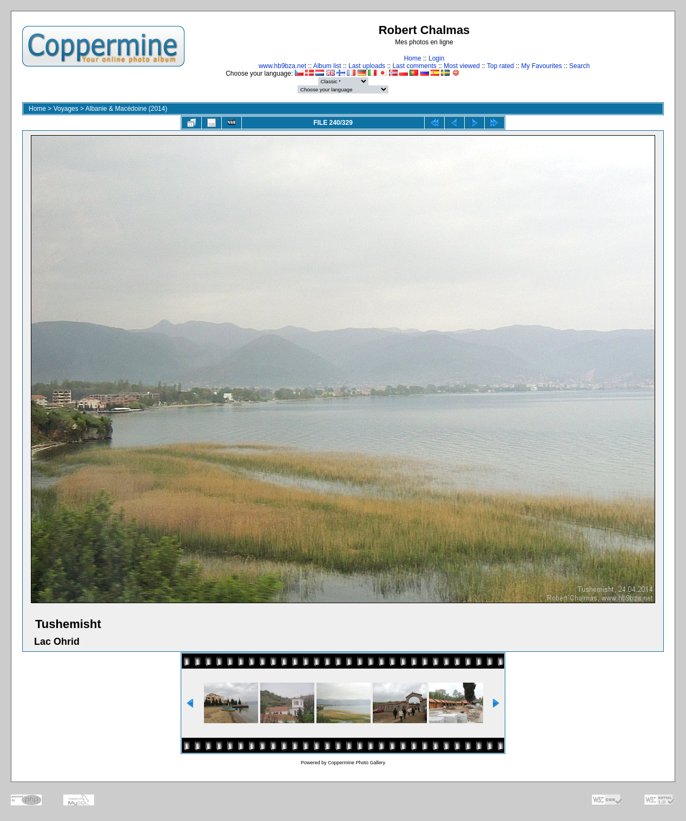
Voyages (66, 108)
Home (412, 58)
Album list (327, 66)
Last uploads (366, 66)
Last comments (414, 66)
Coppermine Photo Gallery (356, 762)
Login (436, 58)
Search (579, 66)
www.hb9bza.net (282, 66)
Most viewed (462, 66)
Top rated (500, 66)
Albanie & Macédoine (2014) (126, 108)
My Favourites (541, 66)
